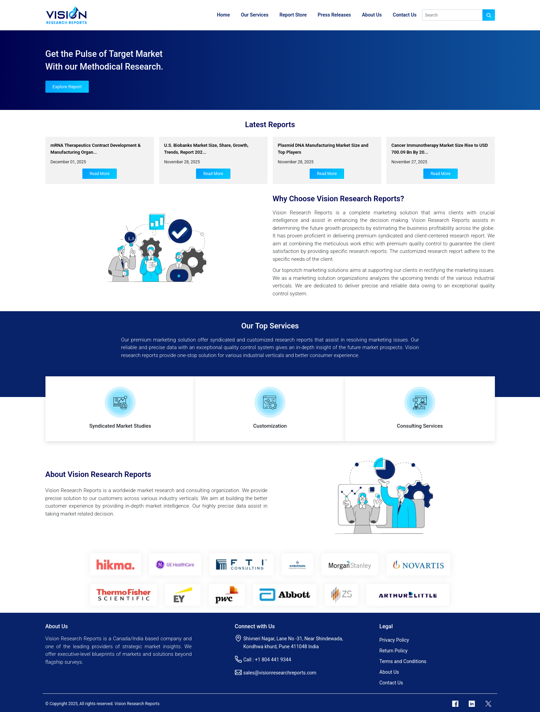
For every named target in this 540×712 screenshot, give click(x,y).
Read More (100, 173)
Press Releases (334, 15)
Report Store (293, 15)
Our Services (254, 15)
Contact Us (405, 15)
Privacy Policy (394, 640)
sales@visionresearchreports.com (279, 672)
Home (223, 15)
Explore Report (67, 86)
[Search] (452, 15)
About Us (372, 15)
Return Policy (394, 650)
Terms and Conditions (403, 661)
